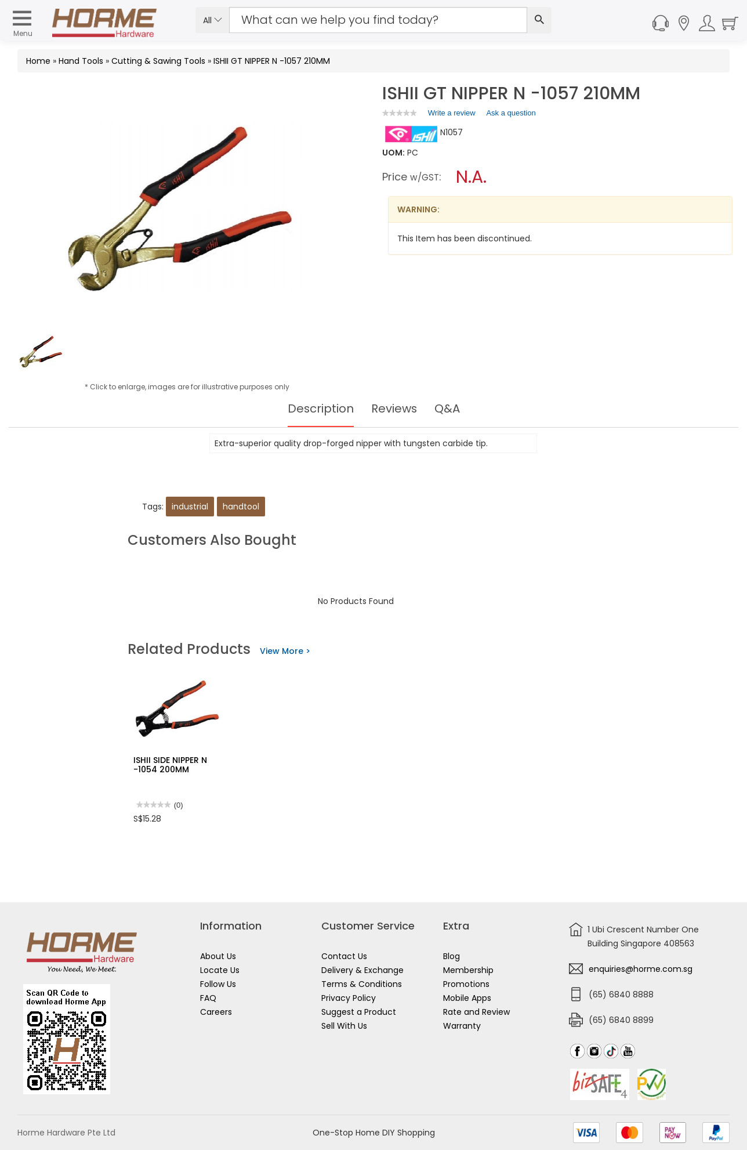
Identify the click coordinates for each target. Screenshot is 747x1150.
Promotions (466, 984)
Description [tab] (320, 408)
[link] (399, 113)
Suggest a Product (358, 1012)
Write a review (452, 114)
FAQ (208, 998)
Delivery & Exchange (362, 970)
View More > (285, 651)
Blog (451, 956)
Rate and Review (476, 1012)
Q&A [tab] (447, 408)
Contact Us (344, 956)
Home (38, 61)
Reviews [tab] (394, 408)
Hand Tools (81, 61)
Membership (468, 970)
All (212, 20)
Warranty (462, 1026)
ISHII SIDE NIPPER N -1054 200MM (170, 764)
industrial (190, 506)
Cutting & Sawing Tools (158, 61)
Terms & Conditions (361, 984)
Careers (216, 1012)
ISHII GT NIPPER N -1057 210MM (271, 61)
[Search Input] (378, 20)
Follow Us (218, 984)
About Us (218, 956)
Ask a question (510, 113)
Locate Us (220, 970)
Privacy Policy (348, 998)
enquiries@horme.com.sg (640, 969)
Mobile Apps (467, 998)
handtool (241, 506)
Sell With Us (344, 1026)
